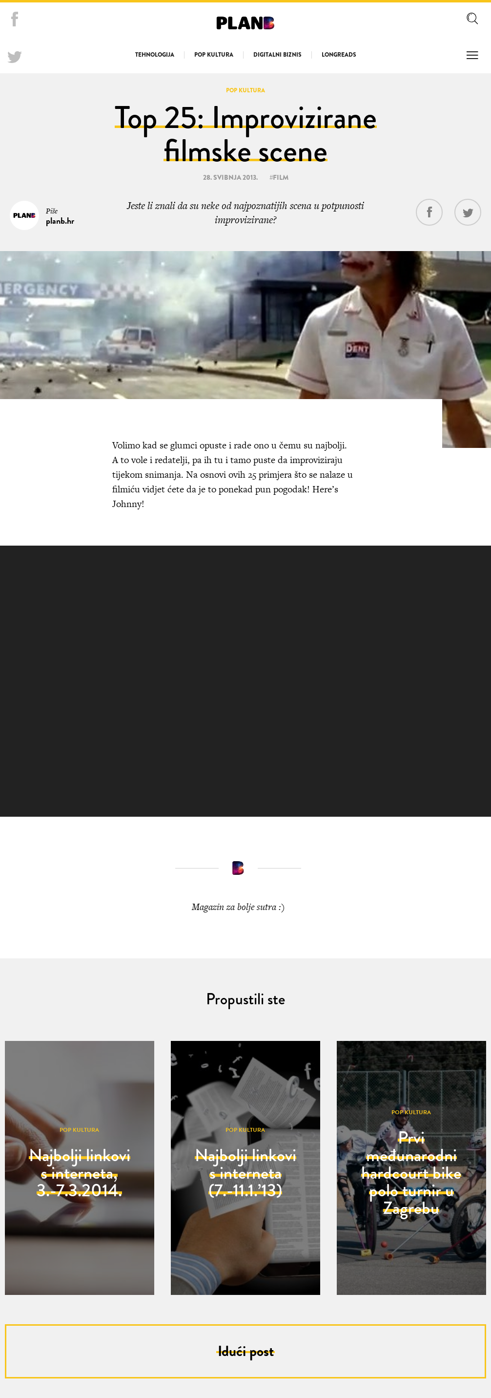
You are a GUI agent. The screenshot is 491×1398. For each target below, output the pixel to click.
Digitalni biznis (277, 54)
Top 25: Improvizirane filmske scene (246, 134)
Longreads (339, 54)
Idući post (246, 1351)
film (280, 177)
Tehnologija (154, 54)
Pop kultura (213, 54)
